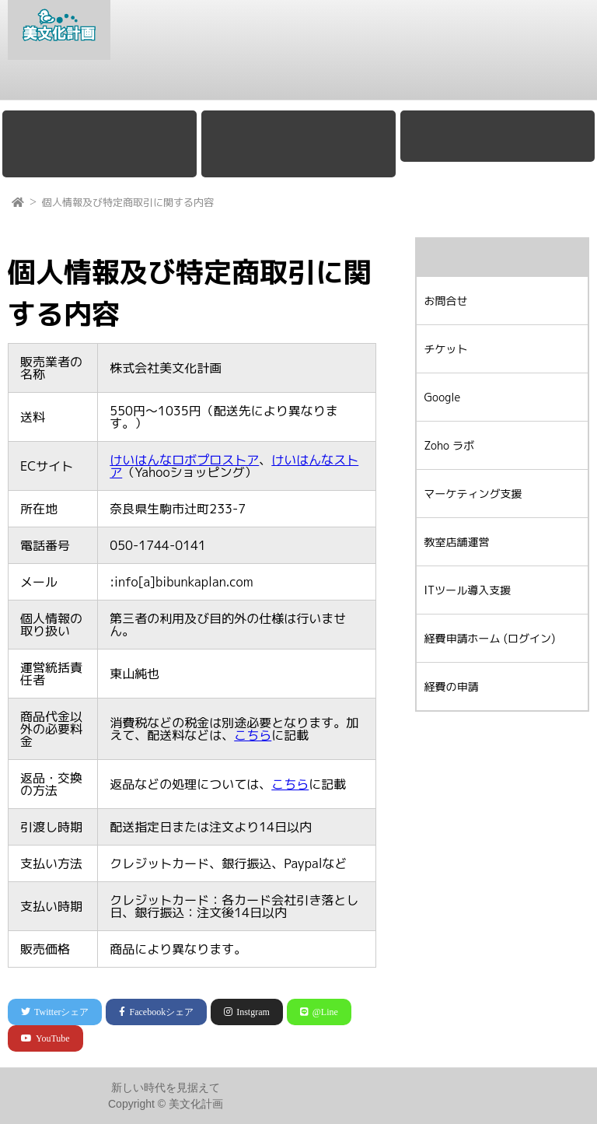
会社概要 (81, 83)
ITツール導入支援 (467, 590)
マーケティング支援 (306, 83)
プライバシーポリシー (523, 1103)
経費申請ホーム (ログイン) (490, 638)
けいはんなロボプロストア (184, 459)
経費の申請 (451, 686)
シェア (55, 1012)
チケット (489, 83)
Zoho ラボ (209, 83)
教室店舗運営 (411, 83)
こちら (252, 735)
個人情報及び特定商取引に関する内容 (128, 202)
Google (143, 83)
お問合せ (556, 83)
